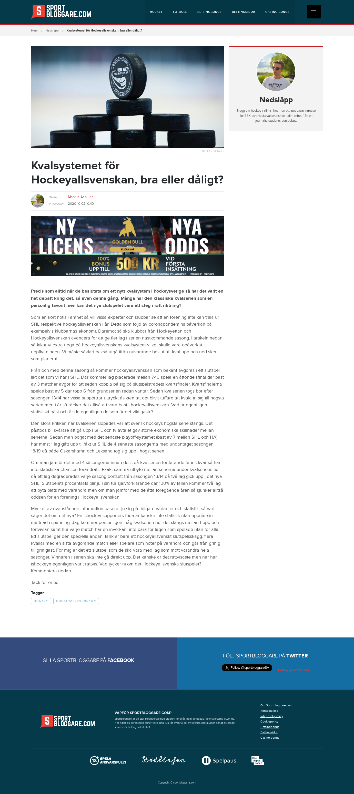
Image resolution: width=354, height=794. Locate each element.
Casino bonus (277, 12)
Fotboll (180, 12)
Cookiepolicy (269, 721)
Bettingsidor (243, 12)
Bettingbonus (209, 12)
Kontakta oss (269, 711)
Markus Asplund (81, 197)
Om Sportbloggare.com (276, 705)
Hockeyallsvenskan (76, 601)
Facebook (120, 660)
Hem (34, 30)
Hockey (156, 12)
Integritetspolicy (271, 716)
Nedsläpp (52, 30)
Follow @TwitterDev (293, 670)
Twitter (297, 656)
